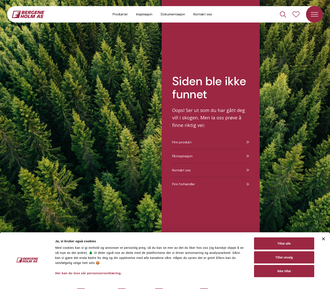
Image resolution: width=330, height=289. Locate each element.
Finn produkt (210, 142)
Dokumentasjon (173, 14)
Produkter (120, 14)
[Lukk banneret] (323, 227)
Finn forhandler (210, 184)
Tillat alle (284, 232)
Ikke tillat (284, 259)
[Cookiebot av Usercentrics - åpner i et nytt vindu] (27, 281)
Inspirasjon (144, 14)
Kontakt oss (202, 14)
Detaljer (224, 280)
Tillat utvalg (284, 246)
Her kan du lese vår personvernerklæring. (88, 262)
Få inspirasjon (210, 156)
